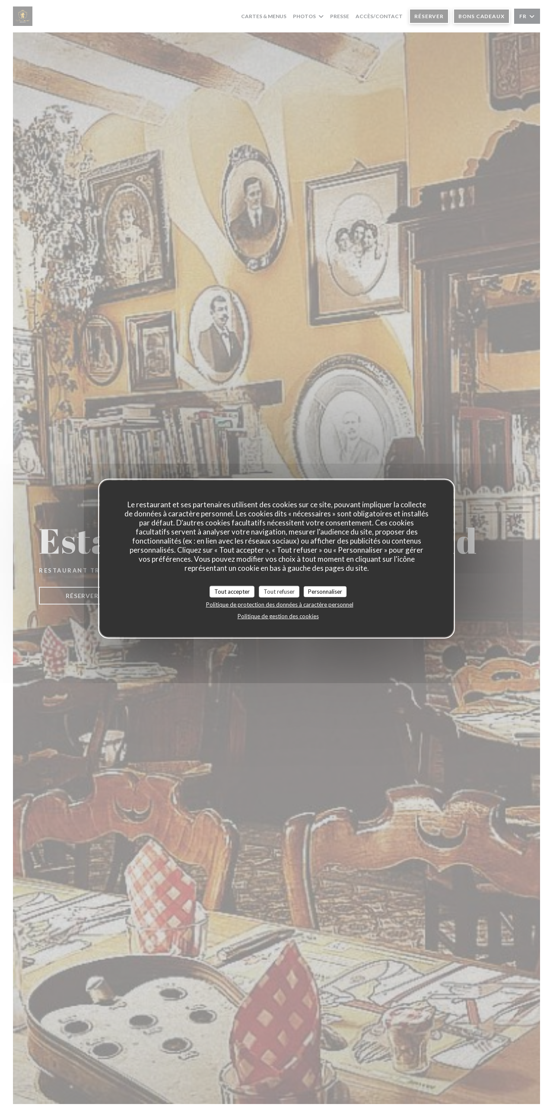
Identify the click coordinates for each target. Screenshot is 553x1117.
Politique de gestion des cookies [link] (278, 616)
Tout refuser (279, 591)
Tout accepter (232, 591)
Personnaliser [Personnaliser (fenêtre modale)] (325, 591)
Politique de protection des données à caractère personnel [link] (279, 604)
